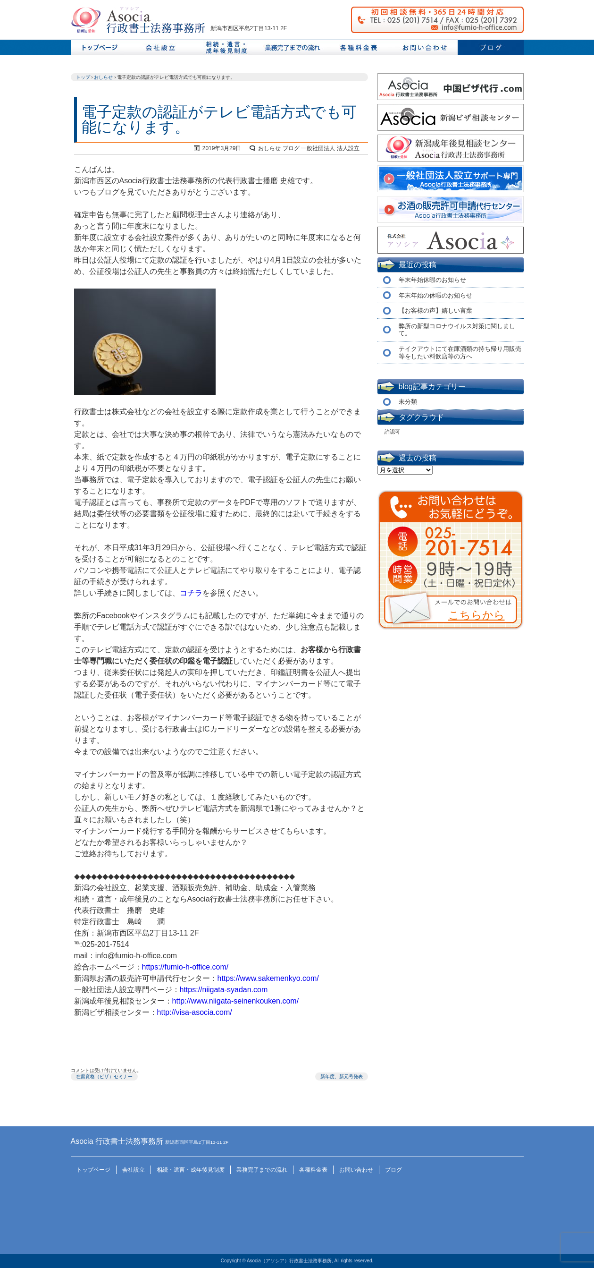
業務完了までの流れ (292, 47)
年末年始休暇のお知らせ (432, 279)
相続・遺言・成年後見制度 (191, 1169)
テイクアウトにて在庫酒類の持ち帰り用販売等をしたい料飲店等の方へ (460, 352)
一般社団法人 (318, 148)
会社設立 (160, 47)
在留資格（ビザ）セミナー (104, 1076)
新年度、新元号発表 (341, 1076)
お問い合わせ (425, 47)
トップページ (99, 47)
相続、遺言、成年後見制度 (226, 47)
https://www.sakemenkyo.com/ (268, 978)
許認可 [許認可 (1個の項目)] (392, 431)
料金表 (359, 47)
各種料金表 (313, 1169)
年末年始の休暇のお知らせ (435, 295)
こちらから (476, 615)
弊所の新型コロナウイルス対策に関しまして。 (457, 330)
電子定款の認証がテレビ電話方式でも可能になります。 (219, 119)
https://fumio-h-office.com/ (185, 967)
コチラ (191, 593)
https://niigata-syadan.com (224, 990)
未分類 (408, 401)
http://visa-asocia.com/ (194, 1012)
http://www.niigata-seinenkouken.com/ (235, 1001)
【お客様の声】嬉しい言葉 (435, 310)
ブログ (491, 47)
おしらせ (269, 148)
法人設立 (348, 148)
